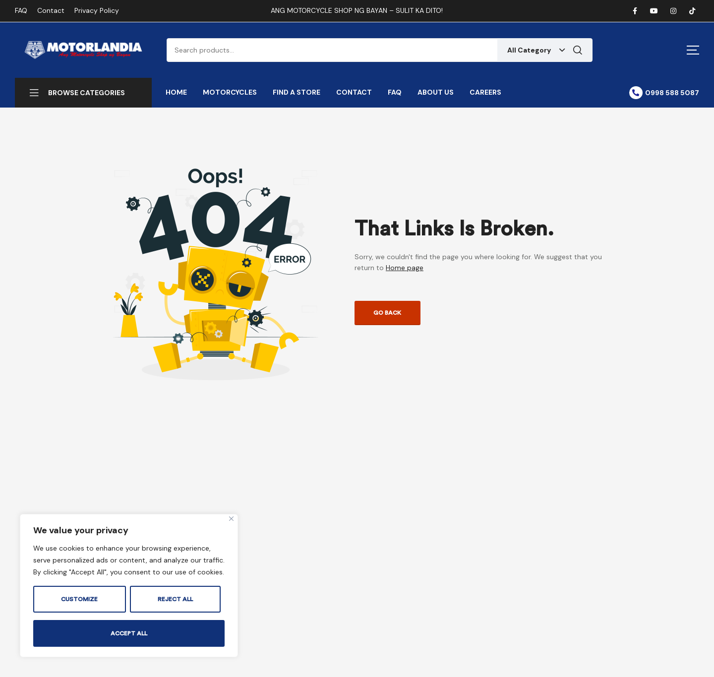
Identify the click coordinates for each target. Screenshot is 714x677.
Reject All (175, 599)
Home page (404, 267)
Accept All (129, 633)
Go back (387, 312)
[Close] (231, 518)
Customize (79, 599)
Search (578, 50)
